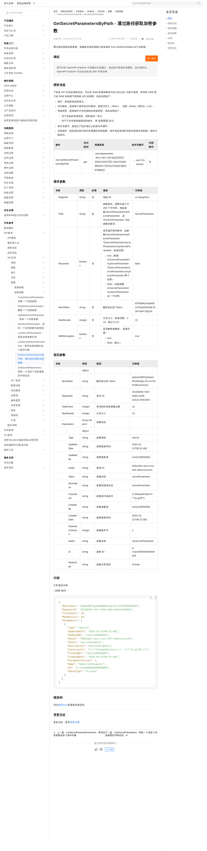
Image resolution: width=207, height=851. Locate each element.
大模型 (33, 5)
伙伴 (89, 5)
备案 (170, 5)
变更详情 (75, 736)
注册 (185, 5)
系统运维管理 (24, 14)
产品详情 (133, 49)
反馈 (109, 764)
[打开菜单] (5, 5)
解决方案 (53, 5)
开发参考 (80, 22)
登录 (197, 5)
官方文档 (8, 14)
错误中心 (63, 719)
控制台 (177, 5)
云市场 (80, 5)
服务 (97, 5)
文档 (163, 5)
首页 (55, 22)
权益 (63, 5)
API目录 (101, 22)
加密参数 (119, 22)
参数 (110, 22)
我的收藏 (150, 49)
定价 (71, 5)
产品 (43, 5)
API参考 (90, 22)
